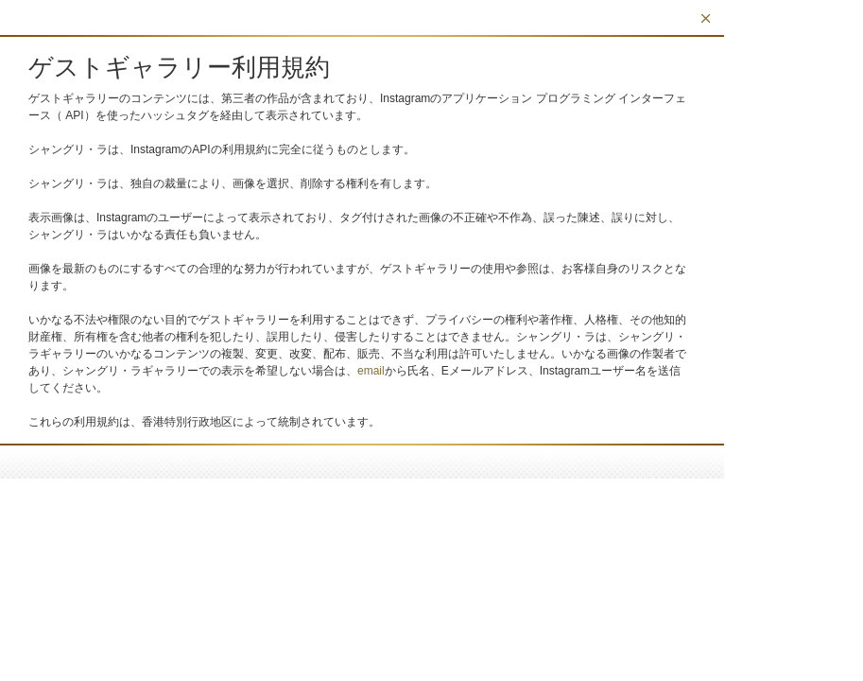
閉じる (705, 18)
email (371, 370)
